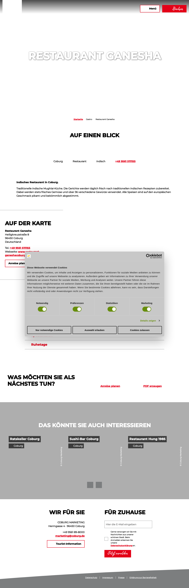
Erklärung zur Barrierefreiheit (143, 578)
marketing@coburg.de (70, 535)
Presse (121, 578)
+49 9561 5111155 (125, 161)
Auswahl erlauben (94, 330)
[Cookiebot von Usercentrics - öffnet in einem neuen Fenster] (148, 256)
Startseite (78, 119)
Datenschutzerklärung (121, 546)
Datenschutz (91, 578)
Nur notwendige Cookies (49, 330)
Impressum (107, 578)
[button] (104, 8)
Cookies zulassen (140, 330)
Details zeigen (148, 320)
